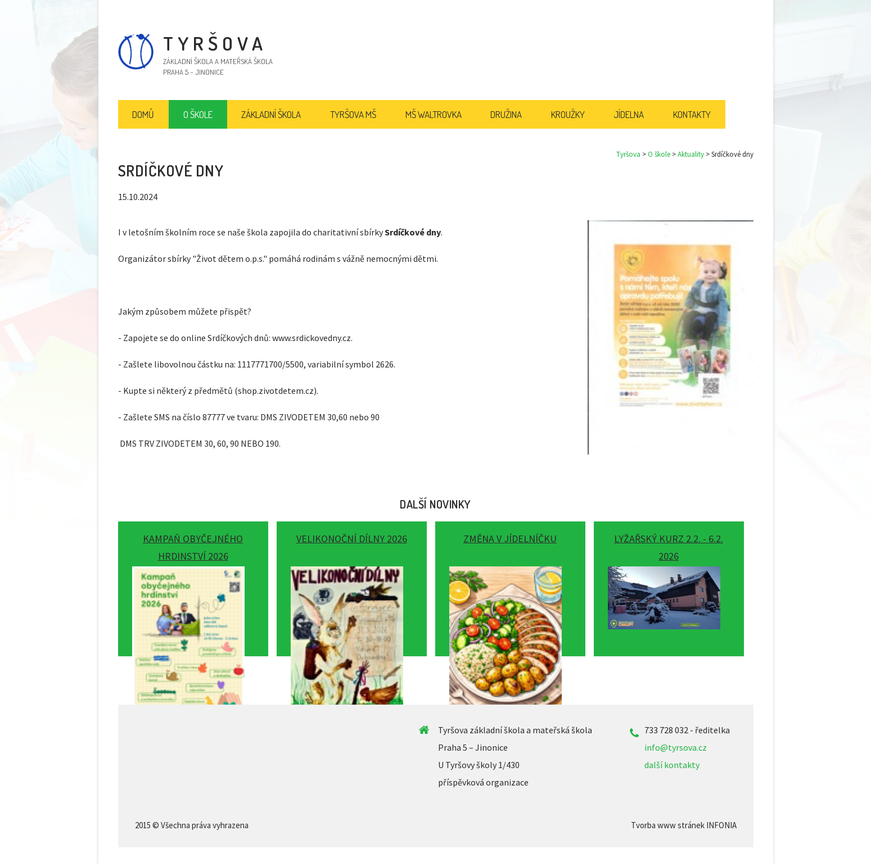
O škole (659, 154)
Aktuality (691, 154)
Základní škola (271, 114)
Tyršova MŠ (353, 114)
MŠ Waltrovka (433, 114)
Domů (143, 114)
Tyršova (628, 154)
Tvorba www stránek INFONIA (684, 825)
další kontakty (671, 764)
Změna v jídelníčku (510, 538)
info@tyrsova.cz (675, 747)
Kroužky (568, 114)
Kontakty (692, 114)
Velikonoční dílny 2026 (351, 538)
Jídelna (628, 114)
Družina (506, 114)
